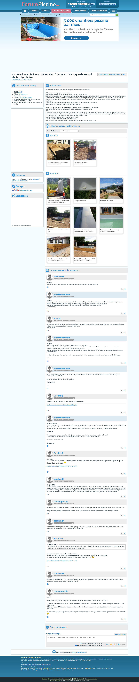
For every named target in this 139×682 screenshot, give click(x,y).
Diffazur (82, 668)
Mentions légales (67, 679)
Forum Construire (98, 11)
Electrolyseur (88, 668)
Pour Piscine (29, 669)
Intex (112, 668)
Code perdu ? (87, 7)
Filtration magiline (96, 668)
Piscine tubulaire (45, 669)
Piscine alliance (25, 668)
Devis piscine (80, 11)
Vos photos (104, 74)
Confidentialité (80, 679)
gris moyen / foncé (26, 97)
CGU (74, 679)
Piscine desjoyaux (71, 668)
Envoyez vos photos (79, 652)
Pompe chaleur (55, 668)
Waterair (65, 669)
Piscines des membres (26, 15)
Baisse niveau (39, 668)
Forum (34, 11)
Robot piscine (36, 670)
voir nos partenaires (46, 664)
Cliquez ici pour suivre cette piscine (25, 179)
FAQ (124, 74)
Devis (78, 668)
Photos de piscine (61, 11)
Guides (45, 11)
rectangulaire (23, 94)
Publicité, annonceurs (91, 679)
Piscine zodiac (54, 669)
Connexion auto (78, 7)
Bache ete (32, 668)
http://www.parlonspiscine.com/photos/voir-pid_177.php (61, 405)
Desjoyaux (63, 668)
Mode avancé (121, 634)
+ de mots (70, 669)
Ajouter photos (115, 74)
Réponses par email (92, 643)
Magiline (23, 669)
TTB (21, 91)
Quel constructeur (26, 664)
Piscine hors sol (106, 668)
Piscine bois (46, 668)
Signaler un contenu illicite (55, 679)
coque (20, 93)
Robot (60, 669)
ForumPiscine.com (98, 659)
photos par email (89, 645)
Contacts (44, 679)
